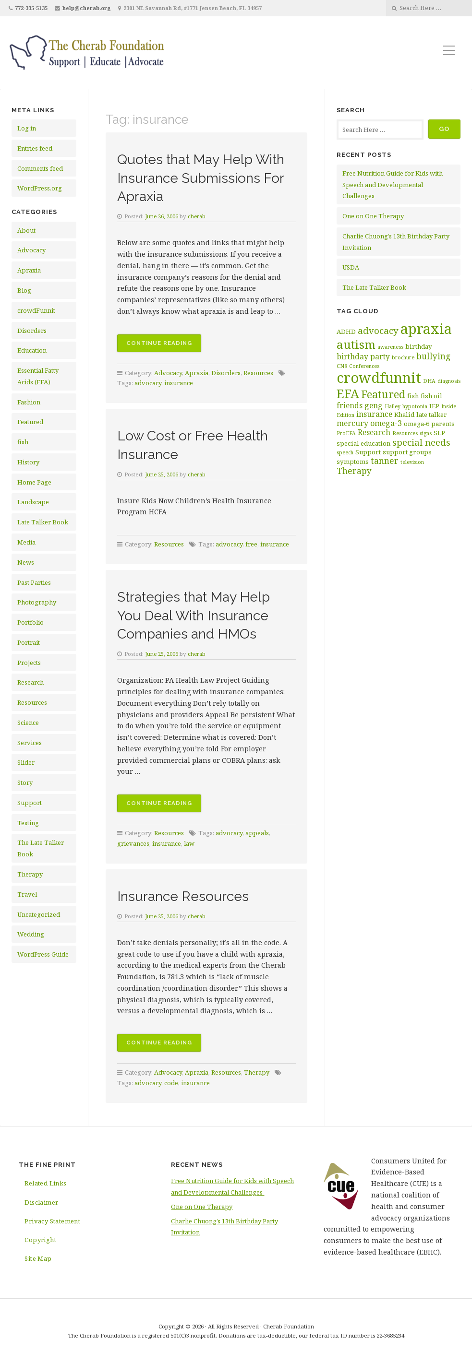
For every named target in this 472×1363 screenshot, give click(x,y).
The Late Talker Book (374, 287)
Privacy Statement (52, 1221)
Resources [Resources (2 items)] (405, 433)
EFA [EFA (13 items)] (348, 393)
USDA (350, 267)
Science (28, 722)
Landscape (33, 502)
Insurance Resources (190, 895)
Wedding (30, 934)
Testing (28, 822)
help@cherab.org (86, 8)
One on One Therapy (373, 216)
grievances (133, 843)
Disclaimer (41, 1202)
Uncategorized (38, 914)
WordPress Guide (43, 954)
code (171, 1083)
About (26, 230)
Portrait (28, 642)
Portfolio (30, 622)
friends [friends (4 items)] (350, 405)
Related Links (45, 1183)
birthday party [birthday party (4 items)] (363, 356)
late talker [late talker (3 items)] (431, 414)
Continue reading (163, 344)
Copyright (40, 1239)
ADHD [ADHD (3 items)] (346, 331)
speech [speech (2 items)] (345, 452)
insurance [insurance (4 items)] (374, 414)
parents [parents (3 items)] (443, 423)
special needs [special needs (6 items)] (421, 442)
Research (30, 682)
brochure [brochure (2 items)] (403, 357)
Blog (24, 290)
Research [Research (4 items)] (374, 432)
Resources (32, 702)
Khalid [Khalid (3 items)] (404, 414)
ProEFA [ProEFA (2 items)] (346, 433)
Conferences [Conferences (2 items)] (364, 366)
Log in (26, 128)
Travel (27, 894)
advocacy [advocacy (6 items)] (378, 330)
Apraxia (29, 270)
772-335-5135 (31, 8)
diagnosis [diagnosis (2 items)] (448, 381)
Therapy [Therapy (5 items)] (354, 470)
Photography (36, 602)
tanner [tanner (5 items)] (385, 460)
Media (26, 542)
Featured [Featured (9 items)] (383, 394)
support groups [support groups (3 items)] (407, 452)
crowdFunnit (36, 310)
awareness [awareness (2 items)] (390, 347)
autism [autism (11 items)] (356, 344)
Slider (26, 762)
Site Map (37, 1258)
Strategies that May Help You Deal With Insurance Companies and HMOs (204, 614)
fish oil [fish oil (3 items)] (431, 395)
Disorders (32, 330)
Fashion (28, 402)
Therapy (30, 874)
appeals (257, 833)
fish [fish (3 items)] (413, 395)
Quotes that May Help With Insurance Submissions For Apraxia (201, 177)
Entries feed (34, 148)
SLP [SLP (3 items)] (439, 432)
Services (29, 742)
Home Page (34, 482)
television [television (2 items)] (412, 462)
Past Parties (34, 582)
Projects (29, 662)
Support (29, 802)
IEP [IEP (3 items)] (434, 406)
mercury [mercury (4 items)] (352, 423)
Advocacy (31, 250)
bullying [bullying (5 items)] (433, 356)
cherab (197, 216)
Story (25, 782)
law (189, 843)
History (28, 462)
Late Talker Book (42, 522)
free (251, 544)
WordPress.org (39, 188)
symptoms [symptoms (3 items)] (353, 461)
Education (32, 350)
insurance (178, 383)
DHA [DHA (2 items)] (429, 381)
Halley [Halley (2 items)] (392, 406)
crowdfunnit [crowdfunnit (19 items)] (379, 377)
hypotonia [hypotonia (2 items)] (414, 406)
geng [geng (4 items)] (373, 405)
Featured (30, 421)
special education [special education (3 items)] (363, 443)
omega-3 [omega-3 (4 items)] (386, 423)
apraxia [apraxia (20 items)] (426, 328)
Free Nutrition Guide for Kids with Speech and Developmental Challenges (392, 185)
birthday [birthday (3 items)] (418, 346)
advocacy (147, 383)
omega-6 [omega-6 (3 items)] (416, 423)
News (25, 562)
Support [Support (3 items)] (368, 452)
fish (22, 442)
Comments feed (40, 168)
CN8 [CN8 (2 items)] (342, 366)
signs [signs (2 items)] (426, 433)
